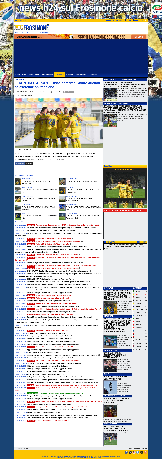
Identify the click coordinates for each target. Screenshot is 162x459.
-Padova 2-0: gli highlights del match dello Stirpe (49, 238)
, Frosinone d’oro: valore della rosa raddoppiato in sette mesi (55, 393)
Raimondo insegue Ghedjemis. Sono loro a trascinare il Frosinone (51, 230)
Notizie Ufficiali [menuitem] (81, 75)
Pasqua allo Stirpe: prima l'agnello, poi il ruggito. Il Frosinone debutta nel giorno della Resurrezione (63, 396)
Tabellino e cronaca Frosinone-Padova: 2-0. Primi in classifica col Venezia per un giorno (59, 284)
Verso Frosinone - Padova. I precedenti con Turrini (45, 374)
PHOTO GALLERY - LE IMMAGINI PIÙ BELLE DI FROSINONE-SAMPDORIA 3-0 (116, 429)
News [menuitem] (24, 75)
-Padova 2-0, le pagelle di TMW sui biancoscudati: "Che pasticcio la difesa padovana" (62, 265)
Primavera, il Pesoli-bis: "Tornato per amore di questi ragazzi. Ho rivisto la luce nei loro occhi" (61, 382)
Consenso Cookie (131, 448)
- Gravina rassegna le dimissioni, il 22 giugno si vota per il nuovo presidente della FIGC (63, 385)
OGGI (139, 242)
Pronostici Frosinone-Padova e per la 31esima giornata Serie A (50, 358)
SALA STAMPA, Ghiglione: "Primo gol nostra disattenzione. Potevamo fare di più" (57, 247)
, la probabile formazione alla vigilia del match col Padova (52, 347)
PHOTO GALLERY (110, 424)
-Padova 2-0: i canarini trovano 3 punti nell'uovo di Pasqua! (53, 268)
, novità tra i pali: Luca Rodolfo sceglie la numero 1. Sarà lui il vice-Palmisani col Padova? (64, 309)
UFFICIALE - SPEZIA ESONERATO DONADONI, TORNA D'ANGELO (114, 355)
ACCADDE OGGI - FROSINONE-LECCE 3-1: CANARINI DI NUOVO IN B (117, 401)
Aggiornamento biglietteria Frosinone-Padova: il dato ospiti (49, 404)
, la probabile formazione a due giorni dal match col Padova (53, 360)
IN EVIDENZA (109, 103)
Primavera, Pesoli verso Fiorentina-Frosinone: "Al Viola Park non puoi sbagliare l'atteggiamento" (62, 355)
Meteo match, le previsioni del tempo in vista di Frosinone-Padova (51, 341)
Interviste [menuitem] (69, 75)
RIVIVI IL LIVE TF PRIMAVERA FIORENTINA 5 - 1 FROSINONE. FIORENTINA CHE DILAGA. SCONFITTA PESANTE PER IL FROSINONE (117, 295)
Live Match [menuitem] (60, 75)
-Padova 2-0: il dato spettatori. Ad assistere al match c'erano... (54, 241)
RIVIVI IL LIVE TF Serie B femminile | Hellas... (82, 181)
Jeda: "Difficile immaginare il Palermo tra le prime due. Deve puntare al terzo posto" (58, 418)
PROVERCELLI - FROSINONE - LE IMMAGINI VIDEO (116, 378)
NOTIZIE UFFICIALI (111, 350)
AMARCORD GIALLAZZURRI (114, 396)
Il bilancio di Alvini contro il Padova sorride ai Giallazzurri (48, 366)
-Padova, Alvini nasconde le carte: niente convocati (50, 314)
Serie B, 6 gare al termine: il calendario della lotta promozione (49, 339)
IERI (144, 242)
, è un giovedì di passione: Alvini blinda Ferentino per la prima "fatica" (57, 407)
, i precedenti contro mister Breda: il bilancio (47, 330)
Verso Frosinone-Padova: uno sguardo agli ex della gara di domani (51, 312)
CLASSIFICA (137, 288)
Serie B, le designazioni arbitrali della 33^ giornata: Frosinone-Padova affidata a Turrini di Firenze (62, 415)
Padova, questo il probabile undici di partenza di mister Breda (49, 301)
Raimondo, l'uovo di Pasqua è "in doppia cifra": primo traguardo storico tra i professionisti (60, 228)
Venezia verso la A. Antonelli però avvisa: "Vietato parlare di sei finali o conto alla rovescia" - (61, 380)
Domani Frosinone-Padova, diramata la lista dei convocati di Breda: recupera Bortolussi (59, 317)
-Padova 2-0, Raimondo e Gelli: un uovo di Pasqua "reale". (52, 255)
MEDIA (106, 374)
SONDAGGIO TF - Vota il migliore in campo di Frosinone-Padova (50, 279)
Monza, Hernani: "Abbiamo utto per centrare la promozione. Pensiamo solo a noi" (57, 410)
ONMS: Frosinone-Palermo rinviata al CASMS (43, 412)
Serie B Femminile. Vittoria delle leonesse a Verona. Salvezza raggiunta (53, 306)
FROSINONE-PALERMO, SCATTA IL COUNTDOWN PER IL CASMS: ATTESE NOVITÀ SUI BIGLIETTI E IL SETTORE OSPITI (124, 84)
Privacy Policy (142, 448)
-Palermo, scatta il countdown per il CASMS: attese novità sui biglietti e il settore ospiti (63, 225)
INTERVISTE (108, 316)
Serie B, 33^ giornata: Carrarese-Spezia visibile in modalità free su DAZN (53, 263)
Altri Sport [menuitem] (93, 75)
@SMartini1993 (55, 92)
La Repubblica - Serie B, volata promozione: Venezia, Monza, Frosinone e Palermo (57, 377)
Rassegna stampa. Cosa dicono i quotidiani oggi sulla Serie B (49, 293)
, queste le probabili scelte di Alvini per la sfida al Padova (52, 303)
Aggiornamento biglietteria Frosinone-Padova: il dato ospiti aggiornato (53, 344)
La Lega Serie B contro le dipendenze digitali (43, 352)
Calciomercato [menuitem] (47, 75)
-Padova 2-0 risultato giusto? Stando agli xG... (48, 244)
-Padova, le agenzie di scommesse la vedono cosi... (50, 295)
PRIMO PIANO (109, 79)
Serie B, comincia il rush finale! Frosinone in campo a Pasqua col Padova (54, 363)
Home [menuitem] (17, 75)
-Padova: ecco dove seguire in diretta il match (48, 298)
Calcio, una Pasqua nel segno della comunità (48, 420)
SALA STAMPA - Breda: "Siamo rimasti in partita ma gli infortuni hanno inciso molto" (58, 271)
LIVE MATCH (108, 288)
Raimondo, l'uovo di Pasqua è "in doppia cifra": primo (124, 245)
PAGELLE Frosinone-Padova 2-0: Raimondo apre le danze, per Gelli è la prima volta (57, 282)
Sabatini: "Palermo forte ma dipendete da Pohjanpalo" (47, 333)
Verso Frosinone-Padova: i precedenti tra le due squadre (48, 371)
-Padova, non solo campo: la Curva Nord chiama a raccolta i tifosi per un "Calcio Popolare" (64, 401)
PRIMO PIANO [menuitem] (34, 75)
